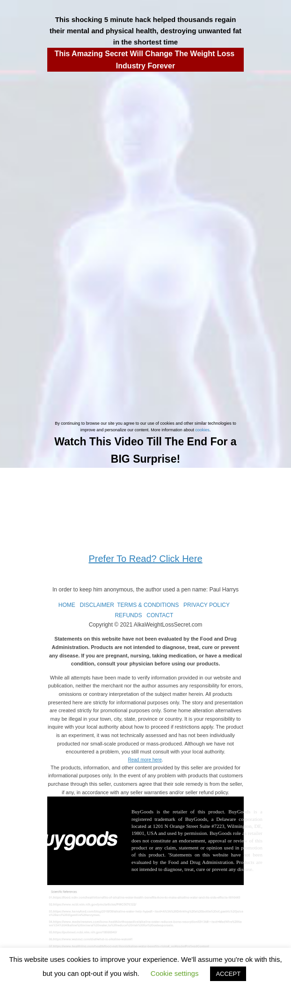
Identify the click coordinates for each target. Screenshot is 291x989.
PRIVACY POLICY (206, 605)
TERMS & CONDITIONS (148, 605)
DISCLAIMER (97, 605)
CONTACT (159, 615)
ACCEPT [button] (228, 973)
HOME (66, 605)
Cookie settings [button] (175, 973)
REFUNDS (128, 615)
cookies (202, 430)
